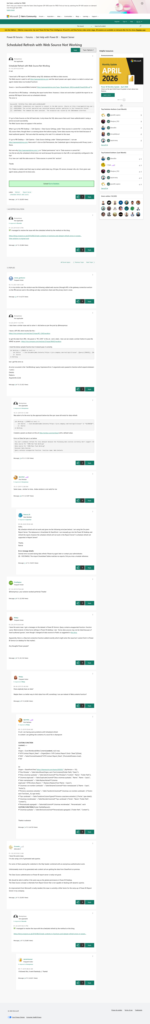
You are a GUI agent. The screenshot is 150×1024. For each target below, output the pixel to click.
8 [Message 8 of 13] (15, 598)
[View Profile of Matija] (16, 618)
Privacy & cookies (116, 1010)
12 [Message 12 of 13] (20, 458)
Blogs (77, 16)
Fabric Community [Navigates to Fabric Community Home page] (28, 16)
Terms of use (128, 1010)
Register (117, 21)
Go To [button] (138, 21)
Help (131, 21)
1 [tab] (118, 99)
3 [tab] (120, 99)
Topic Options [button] (87, 50)
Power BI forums (15, 37)
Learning (85, 16)
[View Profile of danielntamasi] (27, 959)
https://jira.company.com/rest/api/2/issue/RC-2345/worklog (29, 333)
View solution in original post (19, 238)
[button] (75, 50)
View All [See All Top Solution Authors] (104, 145)
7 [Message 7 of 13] (24, 827)
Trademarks (138, 1010)
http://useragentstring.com (39, 79)
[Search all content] (118, 26)
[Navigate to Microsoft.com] (12, 16)
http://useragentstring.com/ (18, 142)
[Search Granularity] (84, 26)
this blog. (74, 632)
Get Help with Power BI (47, 37)
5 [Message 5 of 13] (15, 658)
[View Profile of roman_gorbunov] (19, 278)
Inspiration (50, 16)
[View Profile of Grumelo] (17, 846)
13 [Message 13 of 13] (15, 297)
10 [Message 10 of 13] (20, 496)
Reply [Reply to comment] (89, 250)
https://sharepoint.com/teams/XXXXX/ (50, 769)
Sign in (125, 21)
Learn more (11, 10)
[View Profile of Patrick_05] (26, 514)
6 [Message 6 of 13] (19, 701)
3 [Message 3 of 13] (15, 245)
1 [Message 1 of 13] (15, 199)
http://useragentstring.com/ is (28, 150)
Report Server (67, 37)
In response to (15, 223)
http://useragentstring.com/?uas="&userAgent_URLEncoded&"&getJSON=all (63, 87)
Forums (41, 16)
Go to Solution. (54, 184)
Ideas (59, 16)
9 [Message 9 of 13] (15, 384)
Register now (140, 30)
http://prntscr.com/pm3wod (49, 433)
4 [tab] (121, 99)
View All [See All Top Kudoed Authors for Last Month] (104, 188)
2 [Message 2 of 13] (15, 897)
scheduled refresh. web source (19, 194)
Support (94, 16)
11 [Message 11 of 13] (25, 563)
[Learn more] (108, 95)
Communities (68, 16)
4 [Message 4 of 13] (24, 978)
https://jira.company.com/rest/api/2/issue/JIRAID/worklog (41, 341)
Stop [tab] (124, 100)
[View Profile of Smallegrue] (17, 582)
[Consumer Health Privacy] (33, 1017)
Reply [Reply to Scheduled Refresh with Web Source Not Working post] (89, 197)
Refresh (17, 192)
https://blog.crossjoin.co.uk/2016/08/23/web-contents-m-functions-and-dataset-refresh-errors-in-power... (45, 236)
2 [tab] (119, 99)
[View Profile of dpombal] (21, 477)
